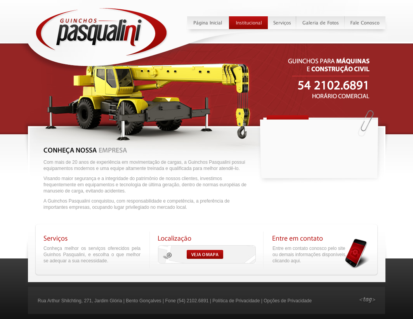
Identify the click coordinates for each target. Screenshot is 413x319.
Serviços (282, 22)
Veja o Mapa (207, 254)
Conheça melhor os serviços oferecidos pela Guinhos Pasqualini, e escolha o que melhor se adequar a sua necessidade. (92, 255)
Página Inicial (208, 22)
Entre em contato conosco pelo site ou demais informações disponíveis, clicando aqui (309, 255)
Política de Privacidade (236, 300)
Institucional (248, 22)
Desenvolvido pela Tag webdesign (368, 301)
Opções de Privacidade (288, 300)
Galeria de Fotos (320, 22)
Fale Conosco (365, 22)
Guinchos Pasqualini (102, 32)
